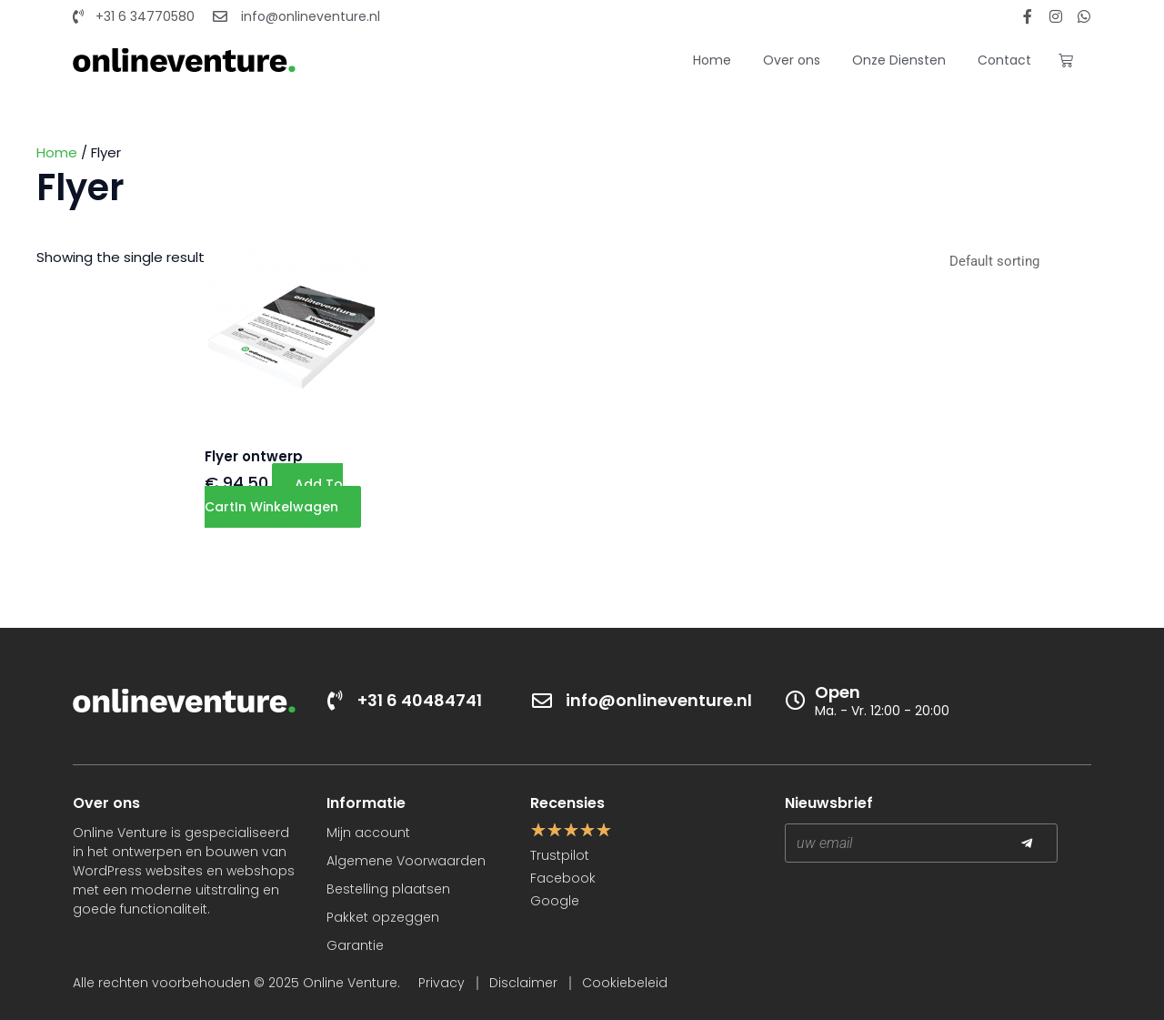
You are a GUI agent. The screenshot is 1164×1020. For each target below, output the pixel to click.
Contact (1004, 60)
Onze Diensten (899, 60)
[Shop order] (1033, 263)
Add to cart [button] (274, 495)
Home (712, 60)
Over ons (791, 60)
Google (554, 901)
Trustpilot (559, 855)
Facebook (563, 878)
